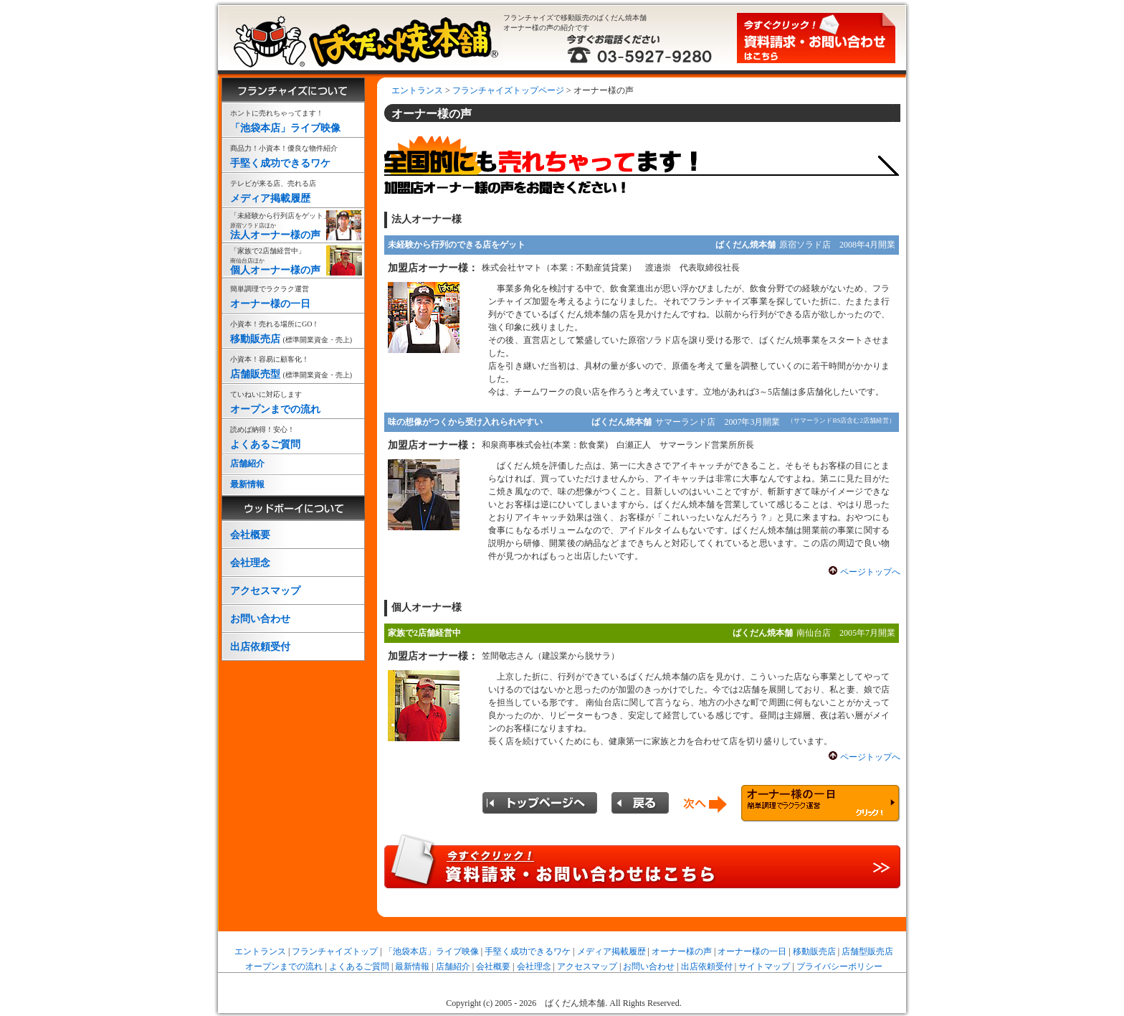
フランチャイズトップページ (508, 90)
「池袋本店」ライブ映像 (293, 119)
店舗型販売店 (867, 951)
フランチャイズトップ (335, 951)
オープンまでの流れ (293, 401)
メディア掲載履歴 (293, 190)
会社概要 (250, 535)
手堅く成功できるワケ (293, 155)
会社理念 (250, 563)
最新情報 (247, 484)
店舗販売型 (293, 366)
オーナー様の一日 (293, 295)
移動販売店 (293, 330)
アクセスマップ (265, 590)
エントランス (417, 90)
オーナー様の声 (682, 951)
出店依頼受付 (260, 646)
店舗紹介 (247, 463)
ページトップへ (870, 572)
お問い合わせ (260, 618)
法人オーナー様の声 (293, 225)
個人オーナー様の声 (293, 261)
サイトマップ (764, 966)
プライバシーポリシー (839, 966)
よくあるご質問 (293, 436)
